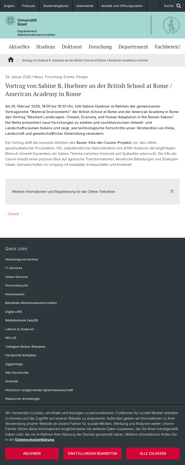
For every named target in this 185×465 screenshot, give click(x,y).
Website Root (11, 59)
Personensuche (16, 285)
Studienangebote (56, 6)
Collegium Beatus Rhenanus (25, 346)
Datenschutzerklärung (34, 440)
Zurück (13, 214)
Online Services (16, 277)
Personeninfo (15, 294)
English (9, 6)
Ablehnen (32, 453)
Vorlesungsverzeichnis (21, 259)
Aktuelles (19, 46)
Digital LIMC (13, 312)
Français (28, 6)
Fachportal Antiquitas (20, 355)
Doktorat (72, 46)
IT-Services (13, 268)
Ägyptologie (14, 364)
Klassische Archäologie (22, 398)
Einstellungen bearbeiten (92, 453)
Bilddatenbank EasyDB (21, 320)
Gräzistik (11, 381)
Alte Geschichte (17, 372)
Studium (45, 46)
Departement (133, 46)
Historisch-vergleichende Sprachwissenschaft (39, 390)
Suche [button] (172, 6)
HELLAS (10, 338)
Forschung (100, 46)
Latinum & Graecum (19, 329)
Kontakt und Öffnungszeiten (122, 6)
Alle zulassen (153, 453)
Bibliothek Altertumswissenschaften (31, 303)
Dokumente (85, 6)
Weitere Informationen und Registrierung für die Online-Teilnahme (92, 191)
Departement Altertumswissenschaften (36, 33)
